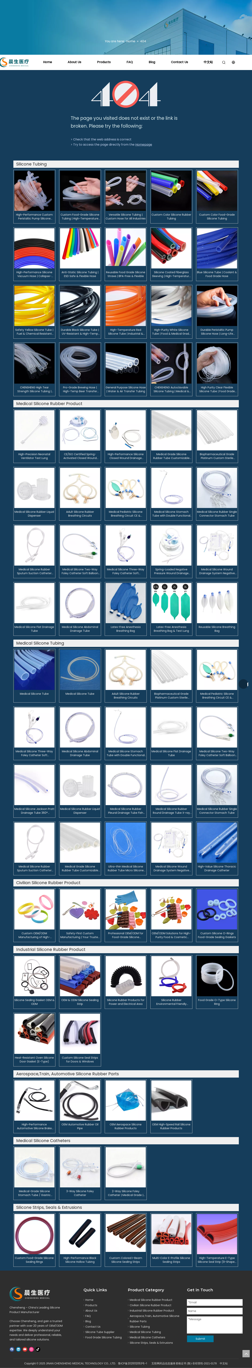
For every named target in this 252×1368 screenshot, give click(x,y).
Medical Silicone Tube (34, 694)
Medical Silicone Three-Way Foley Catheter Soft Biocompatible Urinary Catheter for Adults (125, 571)
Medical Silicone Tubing (145, 1332)
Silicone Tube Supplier (99, 1332)
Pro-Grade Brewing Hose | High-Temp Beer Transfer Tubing (80, 389)
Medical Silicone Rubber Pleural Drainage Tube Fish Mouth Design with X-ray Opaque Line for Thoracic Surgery (125, 811)
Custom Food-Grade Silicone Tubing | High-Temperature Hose (80, 216)
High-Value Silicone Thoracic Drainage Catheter (217, 868)
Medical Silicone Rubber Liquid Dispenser (34, 514)
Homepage (143, 144)
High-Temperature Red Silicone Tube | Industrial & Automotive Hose (125, 332)
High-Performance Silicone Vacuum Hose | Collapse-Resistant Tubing (34, 274)
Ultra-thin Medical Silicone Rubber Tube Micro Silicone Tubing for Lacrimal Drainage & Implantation (125, 868)
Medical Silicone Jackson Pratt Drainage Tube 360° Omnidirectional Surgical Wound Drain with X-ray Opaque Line (34, 811)
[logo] (31, 1293)
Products (104, 62)
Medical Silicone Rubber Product (151, 1300)
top (246, 1353)
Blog (152, 62)
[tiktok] (38, 1349)
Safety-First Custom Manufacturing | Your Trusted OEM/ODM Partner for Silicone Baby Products (80, 935)
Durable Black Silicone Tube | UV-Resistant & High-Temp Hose (80, 332)
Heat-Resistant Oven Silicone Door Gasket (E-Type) (34, 1059)
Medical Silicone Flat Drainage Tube (34, 629)
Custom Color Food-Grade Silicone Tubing (217, 216)
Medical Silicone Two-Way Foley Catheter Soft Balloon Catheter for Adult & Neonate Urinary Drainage (80, 571)
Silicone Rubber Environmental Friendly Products (171, 1002)
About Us (74, 62)
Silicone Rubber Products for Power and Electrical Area (125, 1002)
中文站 (208, 62)
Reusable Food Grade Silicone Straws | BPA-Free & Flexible (125, 274)
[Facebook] (12, 1349)
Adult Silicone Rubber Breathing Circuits (80, 514)
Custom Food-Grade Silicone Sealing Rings (34, 1260)
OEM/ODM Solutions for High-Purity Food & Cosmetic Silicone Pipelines (171, 935)
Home (47, 62)
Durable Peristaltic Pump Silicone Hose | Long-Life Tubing (217, 332)
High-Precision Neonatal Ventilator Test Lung (34, 456)
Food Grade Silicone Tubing (103, 1337)
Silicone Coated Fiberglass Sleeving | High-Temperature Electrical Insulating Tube (171, 274)
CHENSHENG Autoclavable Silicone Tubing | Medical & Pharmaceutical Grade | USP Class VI (171, 389)
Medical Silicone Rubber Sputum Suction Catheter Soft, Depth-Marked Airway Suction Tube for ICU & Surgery (34, 571)
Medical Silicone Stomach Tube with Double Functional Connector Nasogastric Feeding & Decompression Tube (171, 514)
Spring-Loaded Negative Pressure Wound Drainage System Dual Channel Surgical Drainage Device (171, 571)
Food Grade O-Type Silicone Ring (217, 1002)
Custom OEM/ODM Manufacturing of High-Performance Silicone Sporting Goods (34, 935)
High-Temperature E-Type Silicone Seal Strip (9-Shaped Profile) (217, 1260)
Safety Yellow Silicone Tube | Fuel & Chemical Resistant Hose (34, 332)
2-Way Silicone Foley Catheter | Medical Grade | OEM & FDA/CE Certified (125, 1193)
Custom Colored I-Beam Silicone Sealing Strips (125, 1260)
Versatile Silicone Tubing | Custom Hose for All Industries (126, 216)
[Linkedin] (18, 1349)
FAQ (129, 62)
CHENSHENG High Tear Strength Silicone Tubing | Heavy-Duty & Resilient (34, 389)
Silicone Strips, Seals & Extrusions (151, 1343)
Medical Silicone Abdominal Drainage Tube (80, 629)
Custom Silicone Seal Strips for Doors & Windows (80, 1059)
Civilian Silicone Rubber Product (150, 1305)
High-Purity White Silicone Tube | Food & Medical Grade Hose (171, 332)
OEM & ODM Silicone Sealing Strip (80, 1002)
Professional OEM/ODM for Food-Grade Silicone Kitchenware (125, 935)
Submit (200, 1339)
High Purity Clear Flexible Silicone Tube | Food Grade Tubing (217, 389)
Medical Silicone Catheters (147, 1337)
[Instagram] (31, 1349)
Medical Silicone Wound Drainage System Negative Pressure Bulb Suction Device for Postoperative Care (217, 571)
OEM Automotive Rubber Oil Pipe (80, 1126)
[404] (126, 94)
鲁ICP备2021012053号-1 (132, 1363)
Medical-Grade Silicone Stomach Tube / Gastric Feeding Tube (34, 1193)
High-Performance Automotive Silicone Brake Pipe (34, 1126)
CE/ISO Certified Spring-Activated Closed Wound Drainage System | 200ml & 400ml (80, 456)
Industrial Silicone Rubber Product (152, 1311)
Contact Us (179, 62)
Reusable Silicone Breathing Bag (217, 629)
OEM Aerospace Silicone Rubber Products (126, 1126)
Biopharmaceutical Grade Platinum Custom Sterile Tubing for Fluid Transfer (217, 456)
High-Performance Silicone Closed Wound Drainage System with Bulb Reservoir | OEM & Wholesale (125, 456)
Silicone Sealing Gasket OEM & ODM (34, 1002)
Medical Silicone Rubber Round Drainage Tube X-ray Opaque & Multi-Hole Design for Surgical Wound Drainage (171, 811)
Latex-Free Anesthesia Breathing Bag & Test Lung (171, 629)
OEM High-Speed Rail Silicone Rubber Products (171, 1126)
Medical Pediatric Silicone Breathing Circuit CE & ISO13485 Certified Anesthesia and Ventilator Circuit (126, 514)
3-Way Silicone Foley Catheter (80, 1193)
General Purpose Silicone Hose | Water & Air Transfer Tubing (126, 389)
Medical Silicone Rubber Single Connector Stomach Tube (217, 514)
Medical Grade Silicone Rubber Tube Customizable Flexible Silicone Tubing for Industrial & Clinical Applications (171, 456)
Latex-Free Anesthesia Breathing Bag (126, 629)
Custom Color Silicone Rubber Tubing (171, 216)
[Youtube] (25, 1349)
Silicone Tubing (140, 1327)
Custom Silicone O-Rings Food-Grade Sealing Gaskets (217, 935)
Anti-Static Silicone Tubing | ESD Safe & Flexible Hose (80, 274)
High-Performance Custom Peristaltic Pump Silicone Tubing (34, 216)
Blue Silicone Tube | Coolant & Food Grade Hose (217, 274)
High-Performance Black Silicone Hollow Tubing (80, 1260)
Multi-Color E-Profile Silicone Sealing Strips (171, 1260)
